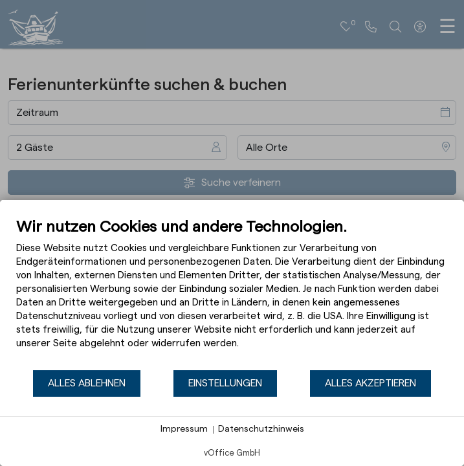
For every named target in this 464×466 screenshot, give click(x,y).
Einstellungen (225, 383)
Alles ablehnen (87, 383)
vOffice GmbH (232, 453)
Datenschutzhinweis (261, 429)
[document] (232, 293)
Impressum (184, 429)
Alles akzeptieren (370, 383)
